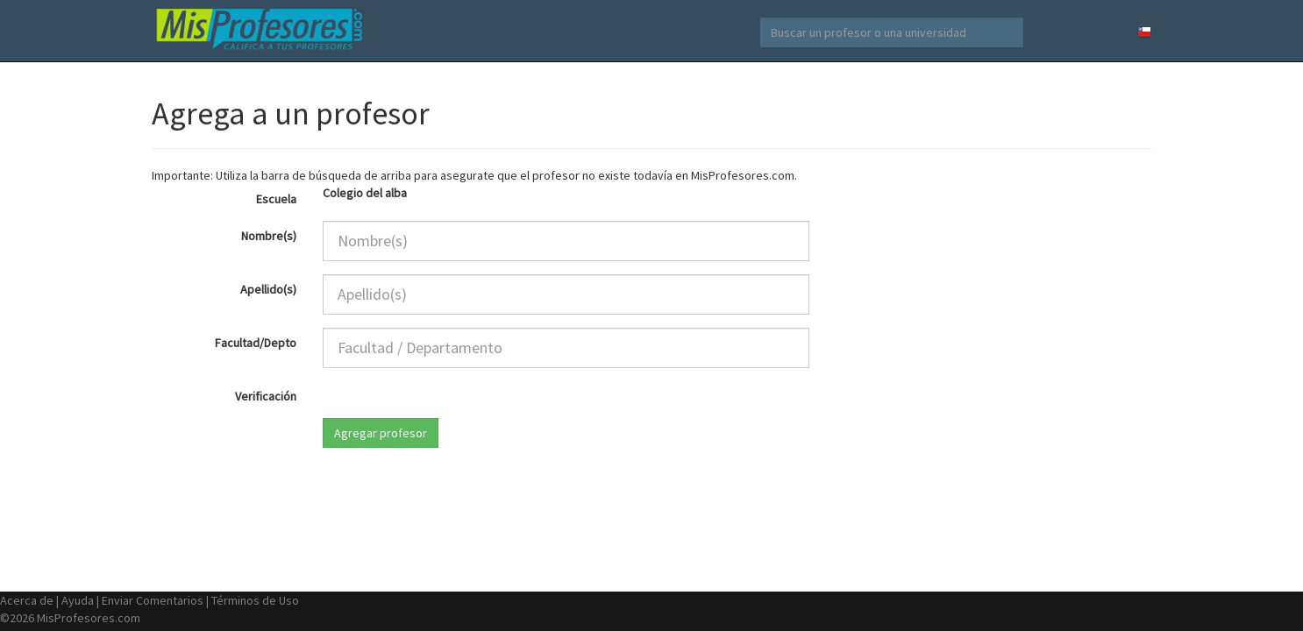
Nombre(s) (268, 236)
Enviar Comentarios (152, 600)
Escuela (276, 199)
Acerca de (26, 600)
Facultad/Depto (255, 343)
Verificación (265, 396)
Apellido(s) (268, 289)
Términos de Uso (255, 600)
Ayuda (77, 600)
